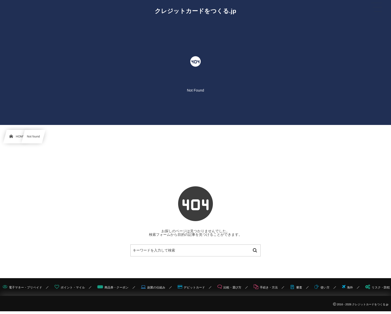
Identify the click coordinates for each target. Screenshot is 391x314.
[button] (376, 7)
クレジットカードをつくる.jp (196, 11)
